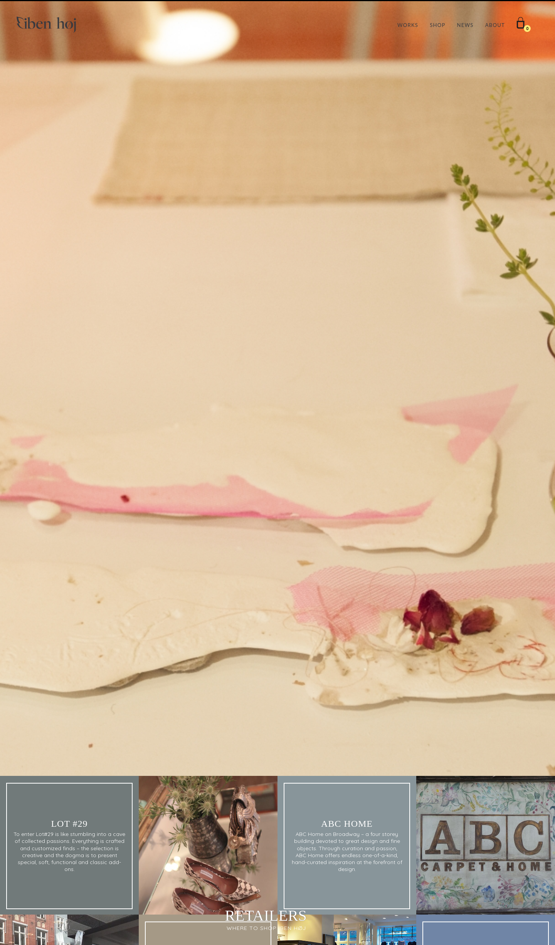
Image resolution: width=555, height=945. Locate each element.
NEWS (465, 25)
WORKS (407, 25)
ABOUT (495, 25)
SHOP (437, 25)
